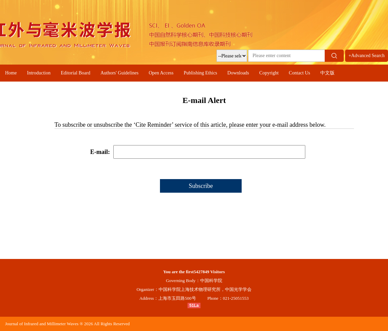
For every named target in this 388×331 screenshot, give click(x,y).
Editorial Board (75, 72)
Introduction (38, 72)
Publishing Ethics (200, 72)
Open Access (161, 72)
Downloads (238, 72)
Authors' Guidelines (119, 72)
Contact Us (299, 72)
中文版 (327, 72)
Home (11, 72)
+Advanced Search (367, 55)
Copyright (269, 72)
